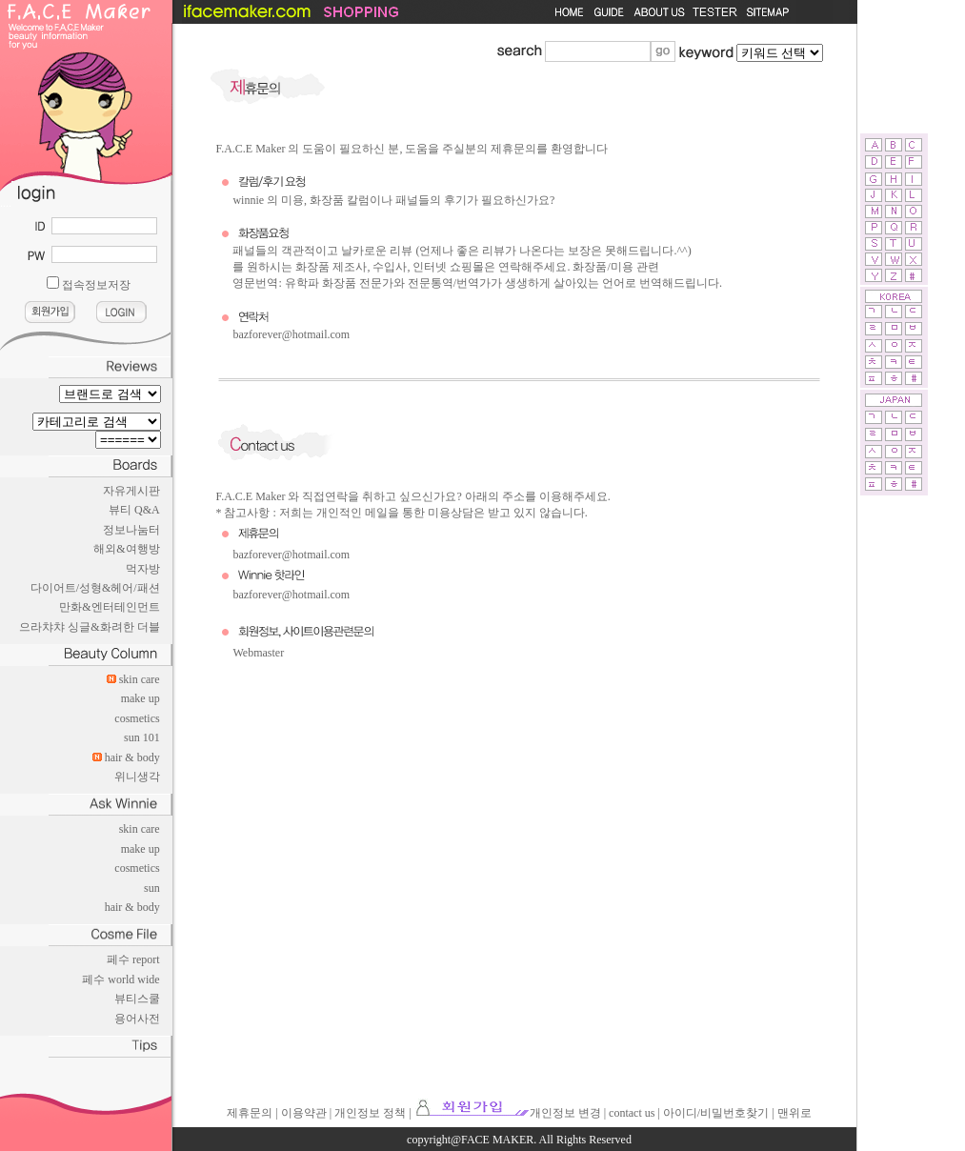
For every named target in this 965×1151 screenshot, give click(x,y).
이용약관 (304, 1113)
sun (152, 888)
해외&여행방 (126, 548)
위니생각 (137, 776)
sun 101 (142, 737)
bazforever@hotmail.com (291, 334)
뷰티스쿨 (137, 998)
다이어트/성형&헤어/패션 (95, 588)
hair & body (132, 757)
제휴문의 (249, 1113)
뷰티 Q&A (134, 509)
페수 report (133, 959)
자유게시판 (131, 490)
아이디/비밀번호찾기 (716, 1113)
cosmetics (136, 718)
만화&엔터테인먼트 (109, 607)
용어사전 (137, 1018)
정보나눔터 (131, 529)
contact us (631, 1113)
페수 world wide (120, 979)
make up (140, 698)
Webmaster (258, 652)
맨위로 (794, 1113)
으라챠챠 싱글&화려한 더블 (89, 627)
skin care (139, 679)
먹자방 (143, 569)
